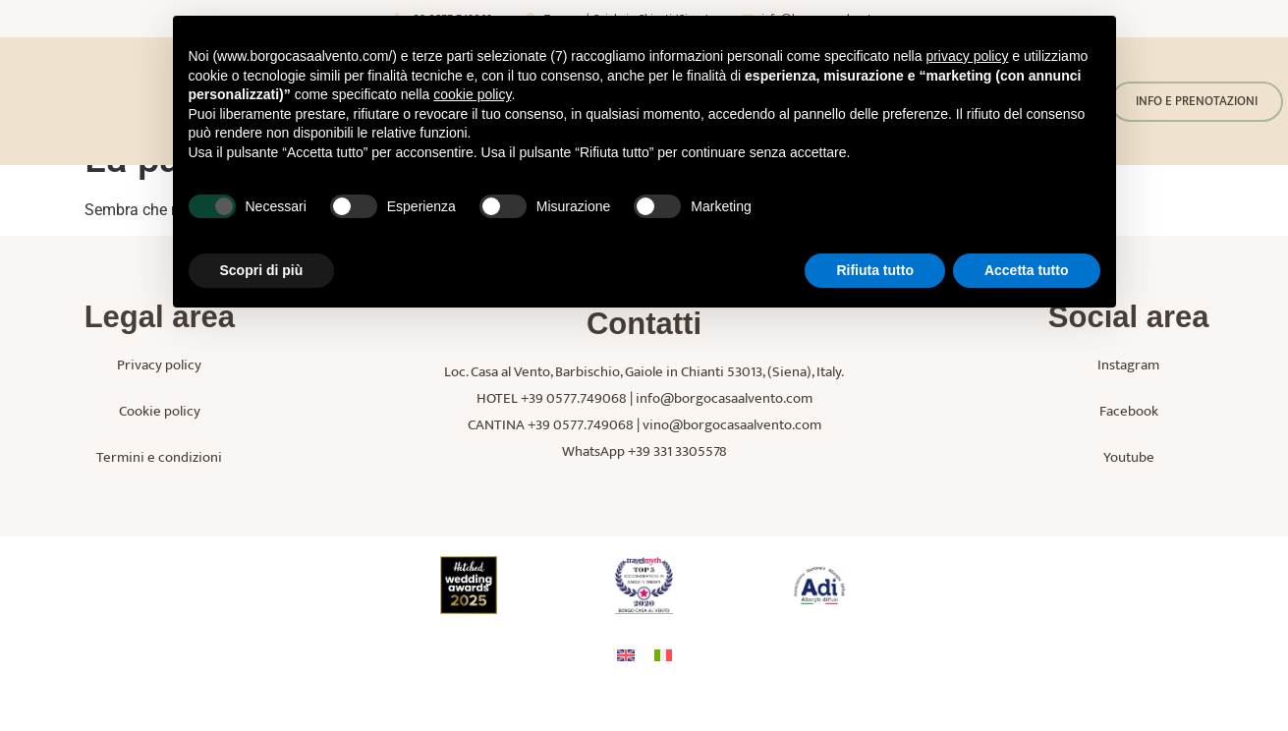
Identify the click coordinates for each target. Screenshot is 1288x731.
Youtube (1128, 494)
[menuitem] (625, 692)
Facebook (1128, 448)
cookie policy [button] (472, 94)
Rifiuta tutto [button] (875, 270)
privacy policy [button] (966, 56)
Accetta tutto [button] (1026, 270)
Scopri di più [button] (262, 270)
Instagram (1128, 402)
